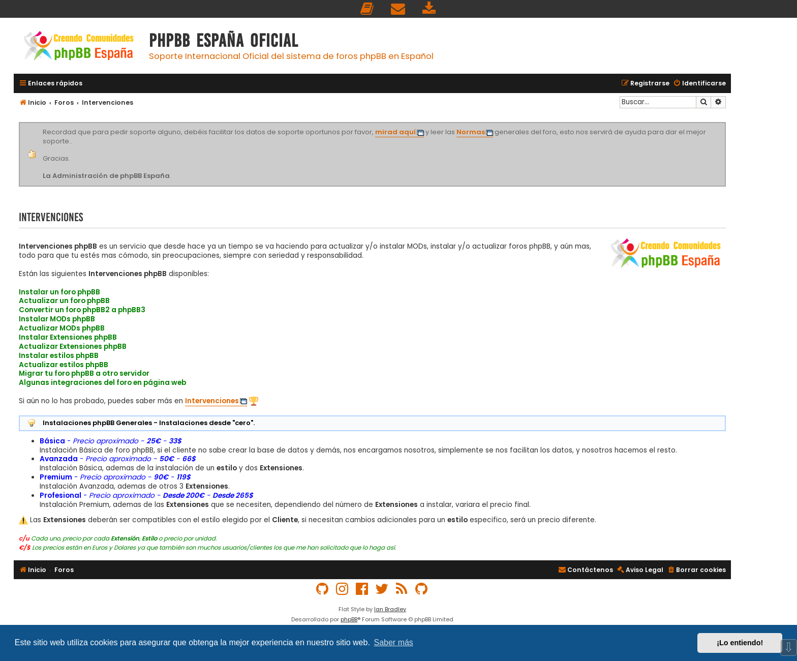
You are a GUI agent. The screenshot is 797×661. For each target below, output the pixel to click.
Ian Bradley (390, 609)
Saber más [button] (393, 642)
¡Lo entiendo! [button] (740, 643)
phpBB (349, 619)
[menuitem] (367, 9)
